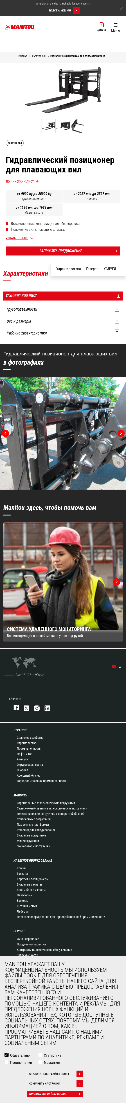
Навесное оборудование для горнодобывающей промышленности (61, 917)
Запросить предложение (80, 250)
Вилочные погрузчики (31, 835)
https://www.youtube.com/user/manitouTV (55, 707)
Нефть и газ (24, 754)
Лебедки (23, 911)
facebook (14, 707)
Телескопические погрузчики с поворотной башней (50, 814)
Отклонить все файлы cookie (56, 1074)
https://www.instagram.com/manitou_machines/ (34, 707)
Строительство (26, 743)
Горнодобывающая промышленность (42, 781)
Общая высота (34, 212)
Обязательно (20, 1055)
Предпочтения (21, 1062)
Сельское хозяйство (30, 737)
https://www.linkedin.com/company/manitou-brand (45, 707)
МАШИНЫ (20, 795)
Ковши (21, 868)
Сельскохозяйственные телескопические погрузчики (52, 808)
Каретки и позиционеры (33, 879)
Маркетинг (52, 1062)
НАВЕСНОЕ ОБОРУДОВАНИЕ (33, 861)
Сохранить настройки (56, 1083)
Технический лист (20, 181)
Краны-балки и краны (31, 890)
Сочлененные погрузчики (34, 819)
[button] (115, 26)
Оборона (22, 770)
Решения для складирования (36, 830)
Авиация (22, 759)
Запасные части (27, 955)
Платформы (25, 895)
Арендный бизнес (28, 775)
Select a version (64, 10)
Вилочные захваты (29, 884)
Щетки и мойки (27, 906)
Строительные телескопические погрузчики (46, 803)
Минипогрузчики (28, 841)
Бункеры (23, 900)
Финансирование (28, 939)
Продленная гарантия (31, 944)
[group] (63, 582)
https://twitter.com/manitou (24, 707)
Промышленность (29, 748)
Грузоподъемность (34, 198)
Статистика (52, 1055)
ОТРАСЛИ (20, 730)
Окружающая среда (30, 764)
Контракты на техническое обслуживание (44, 950)
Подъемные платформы (33, 824)
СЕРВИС (19, 931)
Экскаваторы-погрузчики (33, 846)
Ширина (92, 198)
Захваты (22, 873)
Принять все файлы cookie (56, 1094)
